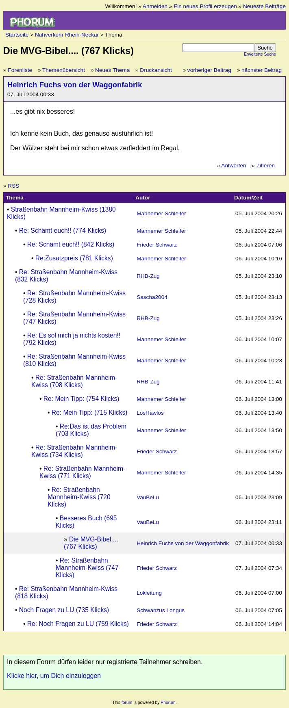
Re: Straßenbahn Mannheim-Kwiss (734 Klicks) (74, 451)
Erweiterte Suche (260, 54)
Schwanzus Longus (161, 610)
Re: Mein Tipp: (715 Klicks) (90, 412)
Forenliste (20, 70)
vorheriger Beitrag (209, 70)
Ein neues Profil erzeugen (205, 6)
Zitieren (265, 165)
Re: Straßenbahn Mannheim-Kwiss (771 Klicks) (82, 472)
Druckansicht (156, 70)
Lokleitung (149, 593)
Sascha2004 (152, 297)
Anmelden (155, 6)
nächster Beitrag (261, 70)
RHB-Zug (148, 276)
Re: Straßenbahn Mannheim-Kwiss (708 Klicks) (74, 381)
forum (127, 702)
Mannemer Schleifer (161, 213)
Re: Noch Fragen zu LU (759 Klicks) (78, 623)
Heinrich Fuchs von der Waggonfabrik (74, 84)
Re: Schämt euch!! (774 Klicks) (62, 230)
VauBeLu (148, 497)
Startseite (16, 35)
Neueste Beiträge (264, 6)
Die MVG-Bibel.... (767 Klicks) (91, 543)
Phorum (168, 702)
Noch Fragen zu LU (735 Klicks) (64, 609)
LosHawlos (150, 413)
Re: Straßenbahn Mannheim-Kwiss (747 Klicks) (87, 567)
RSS (13, 186)
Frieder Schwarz (157, 245)
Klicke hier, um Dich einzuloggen (54, 675)
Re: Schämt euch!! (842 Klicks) (71, 244)
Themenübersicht (63, 70)
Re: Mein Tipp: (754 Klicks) (81, 398)
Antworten (233, 165)
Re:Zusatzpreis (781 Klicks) (74, 258)
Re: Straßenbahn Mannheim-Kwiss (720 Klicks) (79, 497)
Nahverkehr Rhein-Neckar (67, 35)
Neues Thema (112, 70)
